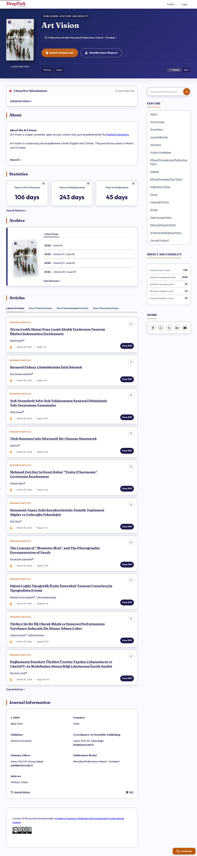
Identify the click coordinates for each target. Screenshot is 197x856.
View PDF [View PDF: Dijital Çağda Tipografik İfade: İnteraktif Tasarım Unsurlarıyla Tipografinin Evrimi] (127, 604)
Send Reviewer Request (101, 52)
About (153, 114)
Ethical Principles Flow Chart (166, 179)
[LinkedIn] (177, 328)
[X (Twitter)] (169, 328)
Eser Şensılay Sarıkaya (21, 374)
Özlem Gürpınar (18, 637)
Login (184, 4)
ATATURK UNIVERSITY (74, 16)
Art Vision (60, 25)
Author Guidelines (160, 152)
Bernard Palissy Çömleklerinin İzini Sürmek (46, 367)
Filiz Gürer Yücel (18, 675)
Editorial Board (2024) (163, 225)
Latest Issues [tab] (51, 234)
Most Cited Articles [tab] (40, 308)
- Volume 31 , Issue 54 (59, 263)
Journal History (20, 794)
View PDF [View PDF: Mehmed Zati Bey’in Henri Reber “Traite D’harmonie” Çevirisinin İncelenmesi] (127, 489)
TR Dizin (47, 70)
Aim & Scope (157, 121)
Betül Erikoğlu (16, 340)
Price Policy (156, 129)
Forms (153, 194)
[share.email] (185, 328)
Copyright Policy (159, 202)
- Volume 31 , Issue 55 (59, 254)
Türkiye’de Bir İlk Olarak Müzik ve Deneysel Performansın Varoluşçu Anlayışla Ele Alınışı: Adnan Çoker (57, 628)
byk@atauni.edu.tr (83, 746)
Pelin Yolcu (15, 522)
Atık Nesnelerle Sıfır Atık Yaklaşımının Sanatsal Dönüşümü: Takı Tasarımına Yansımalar (58, 403)
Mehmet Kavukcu (36, 637)
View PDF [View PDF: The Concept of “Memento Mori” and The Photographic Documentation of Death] (127, 566)
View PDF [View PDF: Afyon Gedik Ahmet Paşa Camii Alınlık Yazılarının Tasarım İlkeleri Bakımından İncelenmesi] (127, 346)
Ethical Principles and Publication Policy (168, 162)
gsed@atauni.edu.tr (22, 767)
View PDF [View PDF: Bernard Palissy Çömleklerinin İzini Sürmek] (127, 379)
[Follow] (174, 70)
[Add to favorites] (131, 324)
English (172, 4)
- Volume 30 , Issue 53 (60, 272)
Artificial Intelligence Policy (165, 232)
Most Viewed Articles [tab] (106, 308)
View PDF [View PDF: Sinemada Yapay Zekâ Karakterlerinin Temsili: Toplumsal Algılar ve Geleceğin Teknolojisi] (127, 527)
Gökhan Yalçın (17, 484)
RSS (129, 794)
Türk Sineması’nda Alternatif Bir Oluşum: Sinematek (53, 439)
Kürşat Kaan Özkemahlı (21, 560)
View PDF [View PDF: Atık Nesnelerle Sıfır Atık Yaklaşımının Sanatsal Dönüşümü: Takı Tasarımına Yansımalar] (127, 417)
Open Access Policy (161, 217)
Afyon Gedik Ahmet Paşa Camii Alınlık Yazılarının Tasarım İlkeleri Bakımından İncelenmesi (57, 331)
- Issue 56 (53, 245)
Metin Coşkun (16, 412)
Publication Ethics (160, 186)
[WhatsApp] (161, 328)
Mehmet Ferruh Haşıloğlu (22, 599)
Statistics (155, 144)
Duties (154, 209)
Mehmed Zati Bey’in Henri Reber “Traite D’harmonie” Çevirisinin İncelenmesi (54, 475)
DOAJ (59, 70)
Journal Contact (159, 240)
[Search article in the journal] (168, 92)
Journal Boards (159, 137)
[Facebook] (153, 328)
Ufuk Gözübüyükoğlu (46, 599)
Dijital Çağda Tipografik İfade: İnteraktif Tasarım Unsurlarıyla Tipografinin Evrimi (61, 590)
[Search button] (186, 91)
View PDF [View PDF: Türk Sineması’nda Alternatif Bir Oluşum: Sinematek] (127, 451)
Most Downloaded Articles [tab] (72, 308)
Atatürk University (118, 134)
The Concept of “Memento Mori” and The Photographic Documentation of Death (55, 552)
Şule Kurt (14, 446)
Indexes (154, 171)
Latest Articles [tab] (15, 308)
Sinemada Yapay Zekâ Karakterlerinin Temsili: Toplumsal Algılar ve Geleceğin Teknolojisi (57, 513)
